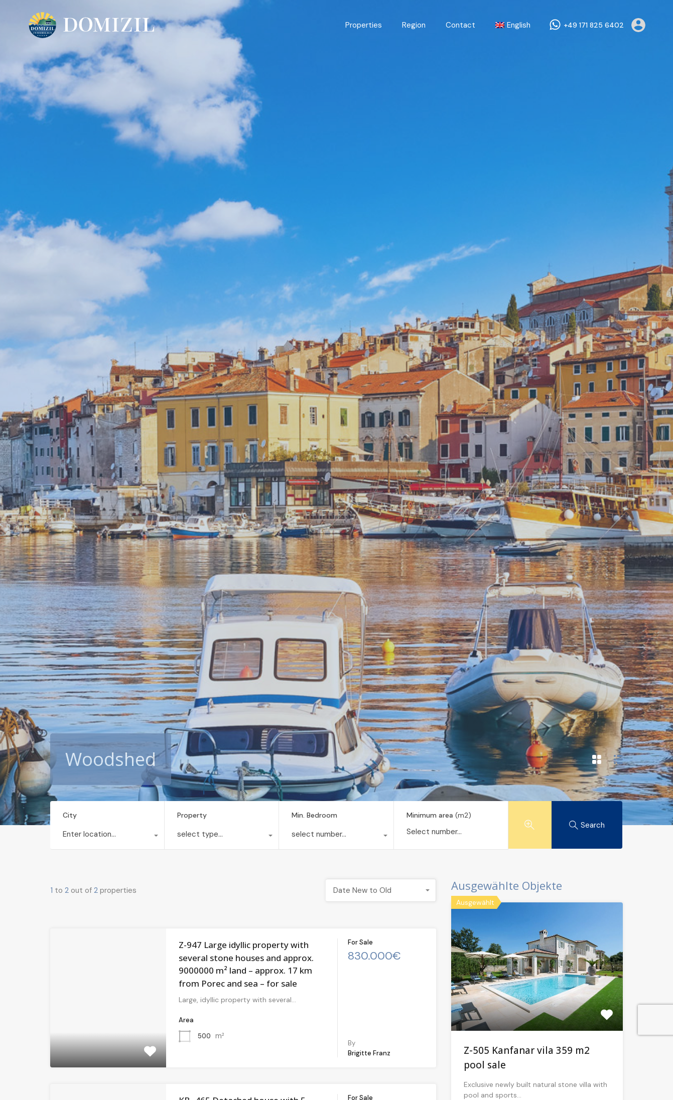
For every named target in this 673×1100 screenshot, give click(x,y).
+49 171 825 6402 (594, 25)
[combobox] (107, 837)
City (70, 815)
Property (192, 815)
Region (414, 25)
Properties (363, 25)
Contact (460, 25)
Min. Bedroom (314, 815)
